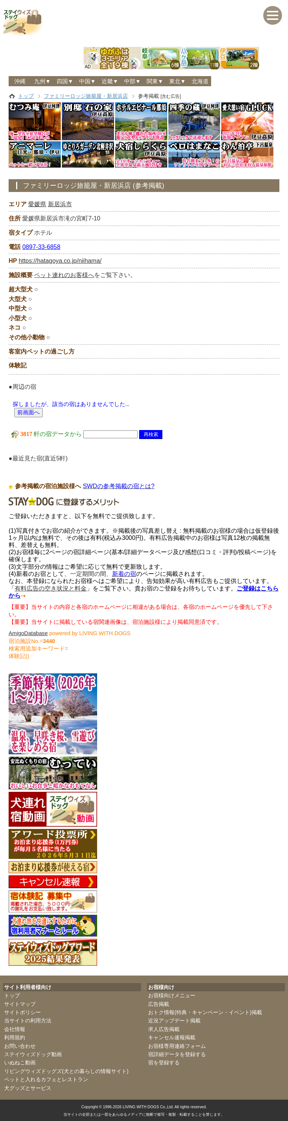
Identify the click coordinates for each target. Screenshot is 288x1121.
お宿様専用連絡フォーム (177, 1045)
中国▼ (87, 81)
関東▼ (155, 81)
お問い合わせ (20, 1045)
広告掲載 (158, 1003)
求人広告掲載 (164, 1028)
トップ (26, 96)
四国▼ (65, 81)
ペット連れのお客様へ (64, 274)
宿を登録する (164, 1062)
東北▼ (177, 81)
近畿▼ (110, 81)
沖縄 (20, 81)
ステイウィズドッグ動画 (33, 1053)
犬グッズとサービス (27, 1087)
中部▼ (132, 81)
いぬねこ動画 (20, 1062)
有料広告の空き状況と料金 (51, 587)
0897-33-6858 (41, 246)
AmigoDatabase (28, 632)
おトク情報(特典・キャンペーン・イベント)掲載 (205, 1011)
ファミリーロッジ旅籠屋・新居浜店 (86, 96)
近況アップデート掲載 (174, 1020)
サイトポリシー (22, 1011)
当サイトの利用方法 (27, 1020)
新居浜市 (60, 204)
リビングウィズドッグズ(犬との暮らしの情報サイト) (66, 1070)
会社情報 (14, 1028)
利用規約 (14, 1036)
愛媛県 (37, 204)
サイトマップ (20, 1003)
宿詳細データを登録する (177, 1053)
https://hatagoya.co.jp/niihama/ (59, 261)
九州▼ (42, 81)
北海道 (200, 81)
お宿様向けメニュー (171, 994)
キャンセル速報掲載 (171, 1036)
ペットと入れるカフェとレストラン (46, 1078)
